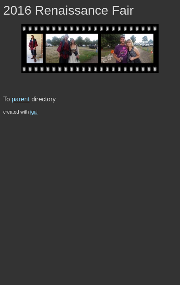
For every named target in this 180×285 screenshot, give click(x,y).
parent (20, 99)
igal (34, 112)
